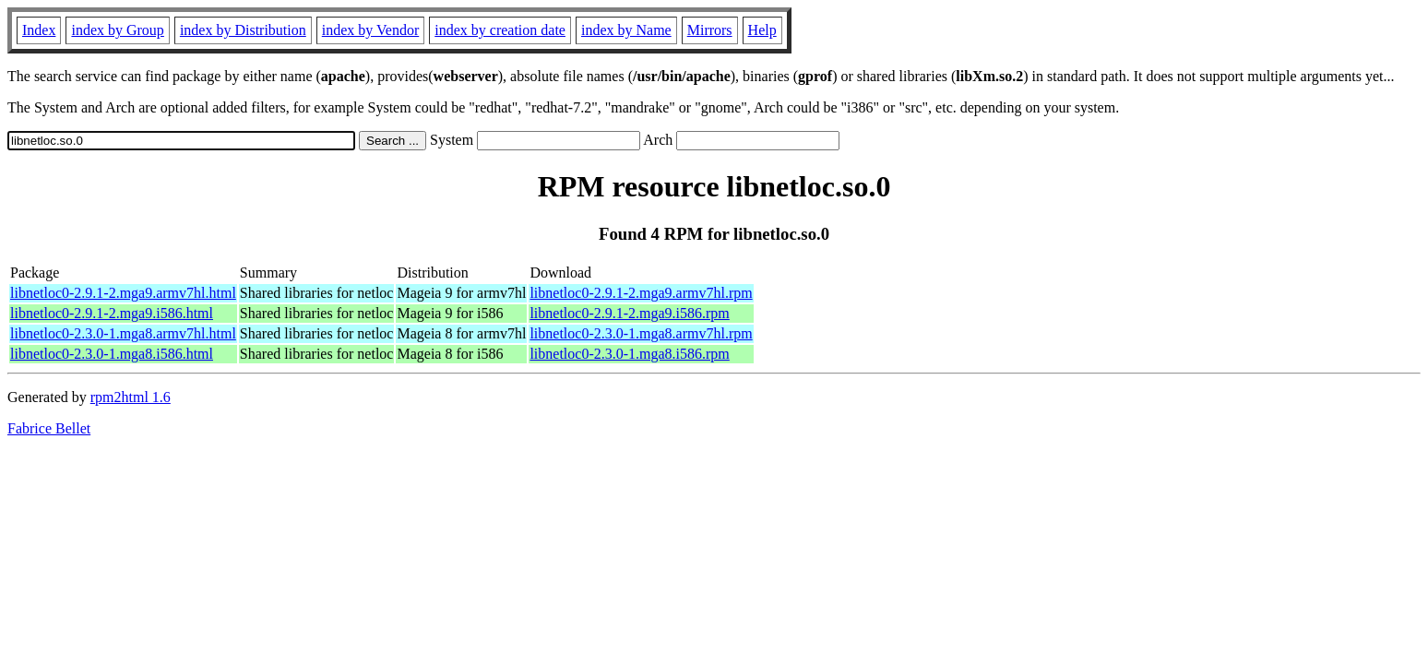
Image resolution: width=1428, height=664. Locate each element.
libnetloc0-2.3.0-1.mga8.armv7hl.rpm (641, 333)
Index (38, 30)
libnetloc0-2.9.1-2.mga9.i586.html (111, 313)
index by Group (117, 30)
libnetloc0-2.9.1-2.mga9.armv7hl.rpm (641, 293)
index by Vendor (370, 30)
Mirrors (709, 30)
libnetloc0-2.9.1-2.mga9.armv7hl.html (123, 293)
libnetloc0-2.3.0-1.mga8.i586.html (111, 354)
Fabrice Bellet (48, 428)
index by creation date (499, 30)
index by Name (626, 30)
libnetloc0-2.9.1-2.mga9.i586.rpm (629, 313)
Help (762, 30)
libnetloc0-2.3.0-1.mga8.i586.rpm (629, 354)
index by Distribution (243, 30)
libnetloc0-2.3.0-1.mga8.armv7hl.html (123, 333)
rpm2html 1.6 (130, 397)
